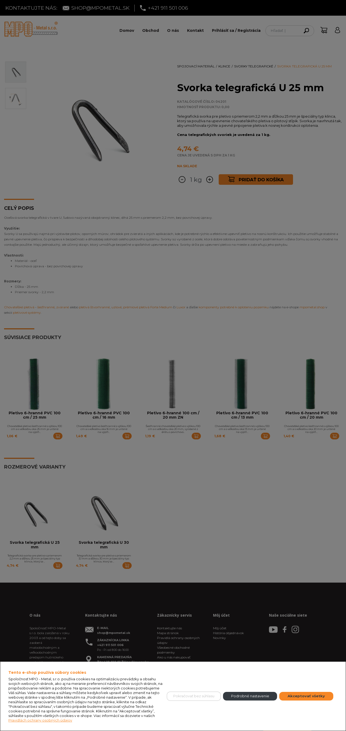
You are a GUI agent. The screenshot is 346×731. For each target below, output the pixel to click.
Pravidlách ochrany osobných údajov (40, 720)
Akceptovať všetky (306, 696)
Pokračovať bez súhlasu (193, 696)
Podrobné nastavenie (250, 696)
